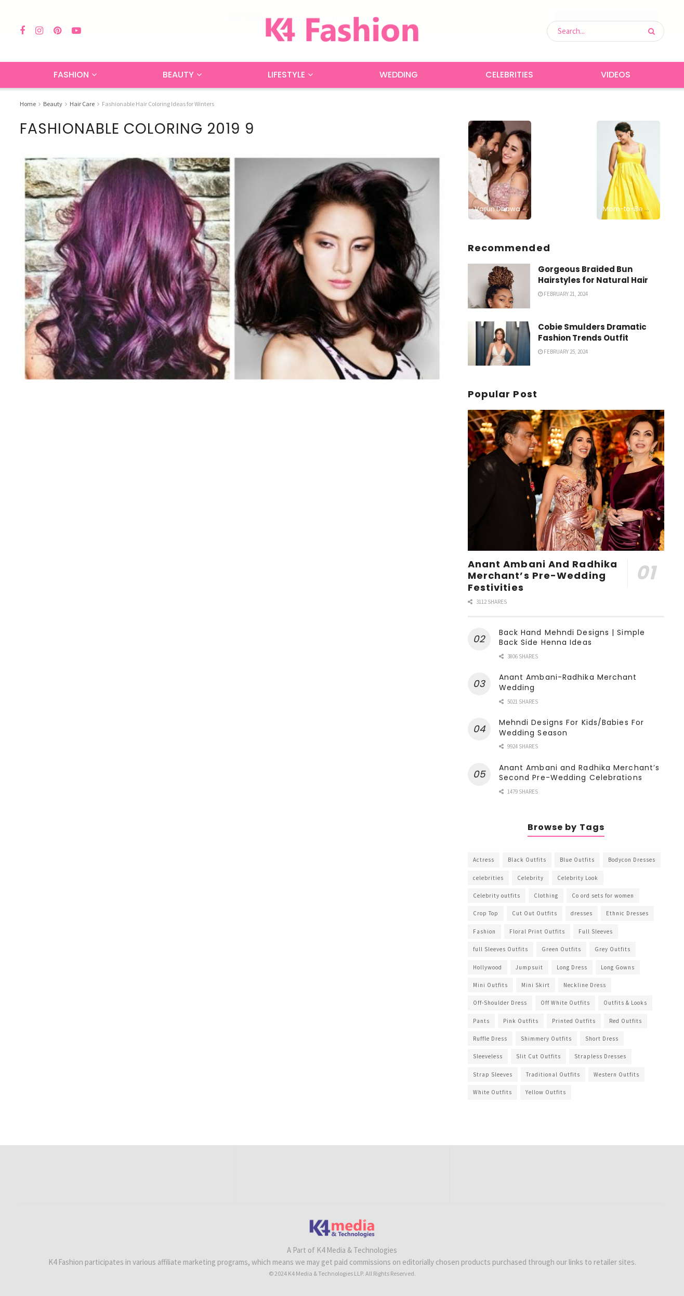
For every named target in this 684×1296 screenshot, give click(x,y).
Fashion (71, 75)
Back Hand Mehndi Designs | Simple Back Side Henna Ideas (572, 637)
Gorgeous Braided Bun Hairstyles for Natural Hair (593, 274)
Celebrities (509, 75)
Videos (615, 75)
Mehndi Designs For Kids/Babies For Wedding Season (571, 727)
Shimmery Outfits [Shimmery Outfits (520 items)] (546, 1038)
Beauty (178, 75)
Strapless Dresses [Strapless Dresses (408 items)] (600, 1056)
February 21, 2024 (563, 293)
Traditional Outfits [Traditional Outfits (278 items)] (553, 1074)
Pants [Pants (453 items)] (481, 1020)
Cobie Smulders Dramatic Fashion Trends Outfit (592, 332)
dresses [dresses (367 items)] (582, 913)
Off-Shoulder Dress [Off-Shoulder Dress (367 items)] (500, 1002)
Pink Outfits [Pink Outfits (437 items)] (520, 1020)
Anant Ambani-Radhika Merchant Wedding (568, 682)
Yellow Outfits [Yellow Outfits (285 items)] (545, 1092)
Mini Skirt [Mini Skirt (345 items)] (535, 984)
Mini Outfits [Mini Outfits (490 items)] (490, 984)
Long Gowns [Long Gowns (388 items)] (618, 966)
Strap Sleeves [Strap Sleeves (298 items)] (492, 1074)
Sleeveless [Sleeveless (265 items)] (488, 1056)
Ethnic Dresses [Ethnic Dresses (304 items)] (627, 913)
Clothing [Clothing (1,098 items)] (546, 895)
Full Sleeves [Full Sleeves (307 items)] (595, 931)
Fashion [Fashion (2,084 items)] (484, 931)
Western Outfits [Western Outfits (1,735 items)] (616, 1074)
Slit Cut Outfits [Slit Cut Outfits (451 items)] (538, 1056)
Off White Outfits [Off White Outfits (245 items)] (565, 1002)
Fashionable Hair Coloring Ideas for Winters (158, 104)
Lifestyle (286, 75)
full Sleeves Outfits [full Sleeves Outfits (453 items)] (500, 949)
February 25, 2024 (563, 351)
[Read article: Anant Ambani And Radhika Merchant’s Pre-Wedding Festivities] (566, 480)
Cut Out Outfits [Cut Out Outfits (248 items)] (534, 913)
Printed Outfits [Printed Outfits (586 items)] (574, 1020)
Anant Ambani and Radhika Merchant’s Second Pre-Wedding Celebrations (579, 772)
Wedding (398, 75)
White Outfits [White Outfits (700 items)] (492, 1092)
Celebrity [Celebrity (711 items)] (530, 877)
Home (28, 104)
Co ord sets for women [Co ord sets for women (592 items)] (603, 895)
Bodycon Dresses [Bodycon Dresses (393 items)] (631, 859)
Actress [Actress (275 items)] (483, 859)
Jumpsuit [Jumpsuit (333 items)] (529, 966)
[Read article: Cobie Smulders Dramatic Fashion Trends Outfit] (499, 343)
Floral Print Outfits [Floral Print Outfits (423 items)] (537, 931)
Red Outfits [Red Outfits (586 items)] (625, 1020)
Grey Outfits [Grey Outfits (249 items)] (612, 949)
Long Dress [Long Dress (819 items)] (572, 966)
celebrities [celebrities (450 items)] (488, 877)
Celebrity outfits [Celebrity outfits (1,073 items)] (496, 895)
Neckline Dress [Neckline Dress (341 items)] (584, 984)
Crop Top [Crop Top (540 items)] (485, 913)
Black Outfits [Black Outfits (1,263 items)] (527, 859)
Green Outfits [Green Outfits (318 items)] (561, 949)
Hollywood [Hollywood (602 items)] (487, 966)
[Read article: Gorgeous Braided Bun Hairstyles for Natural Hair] (499, 285)
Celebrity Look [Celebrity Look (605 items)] (577, 877)
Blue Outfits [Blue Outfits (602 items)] (577, 859)
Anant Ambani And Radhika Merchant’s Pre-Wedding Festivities (542, 575)
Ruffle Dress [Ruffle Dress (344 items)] (490, 1038)
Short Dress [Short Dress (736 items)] (602, 1038)
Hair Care (82, 104)
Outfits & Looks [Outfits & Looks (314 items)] (625, 1002)
